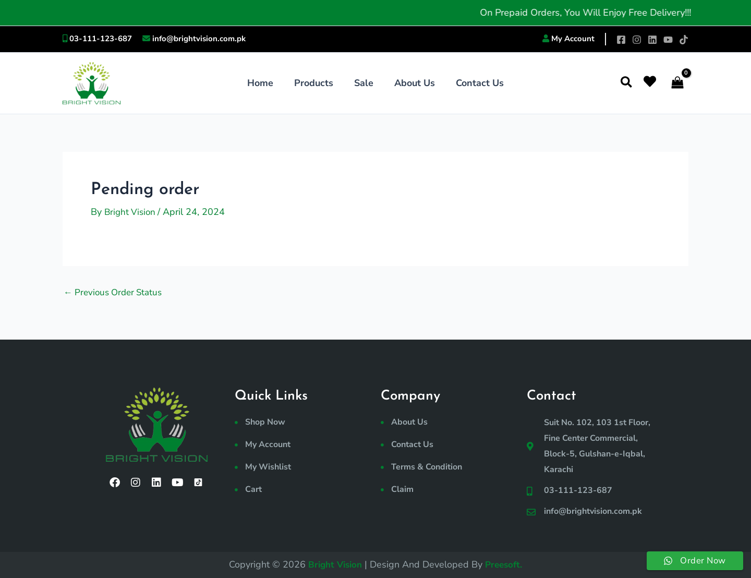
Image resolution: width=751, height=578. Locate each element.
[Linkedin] (652, 39)
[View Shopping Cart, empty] (677, 83)
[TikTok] (683, 39)
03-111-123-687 (100, 38)
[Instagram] (636, 39)
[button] (627, 83)
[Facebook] (621, 39)
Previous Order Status (116, 291)
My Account (573, 38)
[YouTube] (668, 39)
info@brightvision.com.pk (199, 38)
